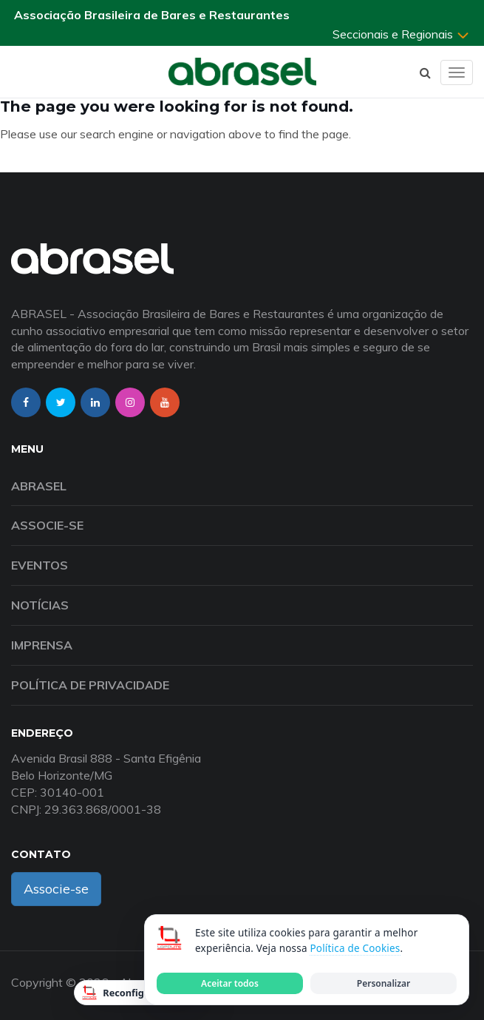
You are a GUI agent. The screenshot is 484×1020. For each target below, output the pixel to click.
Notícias (40, 605)
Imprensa (41, 645)
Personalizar (383, 983)
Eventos (39, 565)
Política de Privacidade (90, 685)
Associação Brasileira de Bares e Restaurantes (152, 14)
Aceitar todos (230, 983)
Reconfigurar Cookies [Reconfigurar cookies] (142, 992)
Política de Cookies (355, 948)
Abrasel (39, 486)
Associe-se (47, 525)
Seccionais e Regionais (401, 34)
